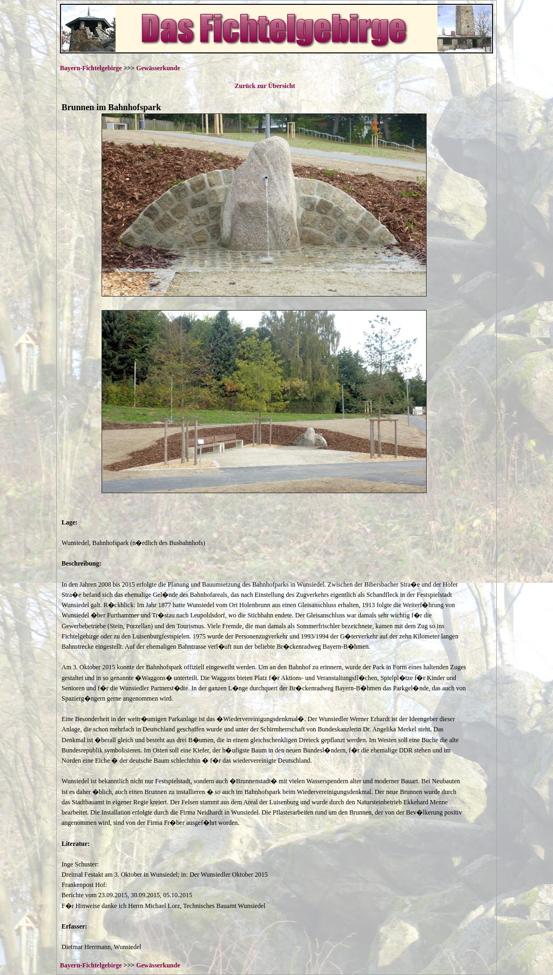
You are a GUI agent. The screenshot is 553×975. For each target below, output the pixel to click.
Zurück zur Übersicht (264, 86)
